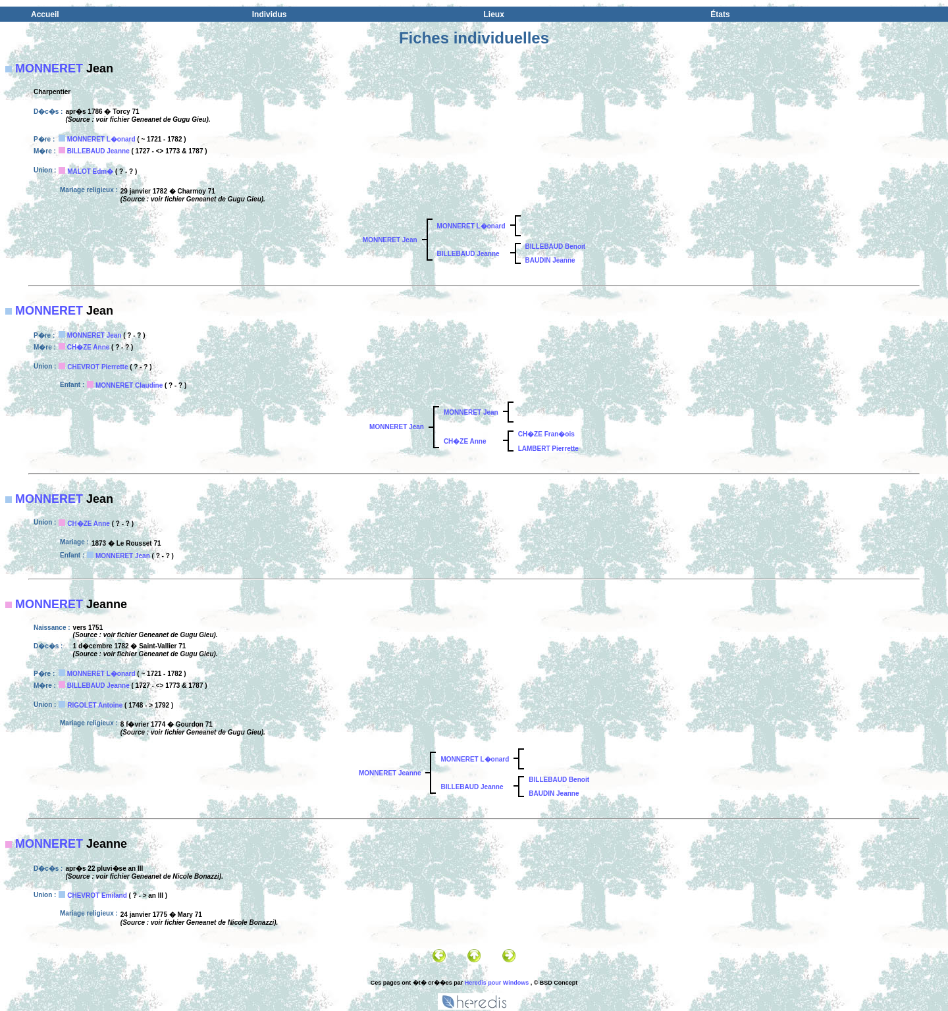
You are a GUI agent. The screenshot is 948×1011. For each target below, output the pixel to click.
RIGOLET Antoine (94, 705)
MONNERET (49, 68)
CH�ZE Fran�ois (546, 434)
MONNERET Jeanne (390, 773)
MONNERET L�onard (101, 139)
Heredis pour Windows (497, 982)
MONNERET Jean (390, 240)
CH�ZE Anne (88, 347)
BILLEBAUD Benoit (555, 246)
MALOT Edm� (90, 171)
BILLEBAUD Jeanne (98, 151)
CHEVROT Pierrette (97, 367)
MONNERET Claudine (129, 385)
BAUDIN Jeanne (550, 260)
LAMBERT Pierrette (548, 448)
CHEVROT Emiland (97, 895)
